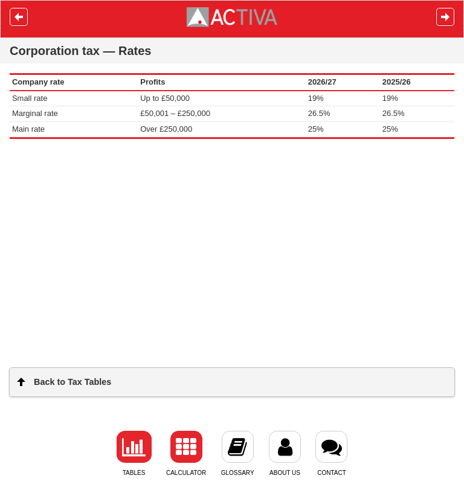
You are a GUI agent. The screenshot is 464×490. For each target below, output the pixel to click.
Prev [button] (19, 17)
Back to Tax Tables (72, 382)
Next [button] (445, 17)
